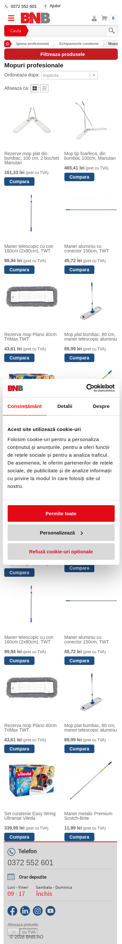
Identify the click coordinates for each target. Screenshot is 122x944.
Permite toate (61, 513)
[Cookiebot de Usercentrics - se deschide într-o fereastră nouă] (87, 388)
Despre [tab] (101, 406)
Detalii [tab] (64, 406)
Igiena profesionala (32, 44)
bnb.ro (35, 936)
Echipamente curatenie (78, 44)
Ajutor (55, 5)
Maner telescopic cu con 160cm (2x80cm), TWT (28, 248)
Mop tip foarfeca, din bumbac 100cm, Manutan (90, 155)
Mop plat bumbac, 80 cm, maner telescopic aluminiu (90, 336)
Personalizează (61, 532)
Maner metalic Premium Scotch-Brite (88, 815)
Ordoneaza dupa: (21, 74)
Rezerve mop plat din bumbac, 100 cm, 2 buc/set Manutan (31, 158)
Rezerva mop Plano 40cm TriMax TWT (30, 336)
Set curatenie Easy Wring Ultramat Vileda (30, 815)
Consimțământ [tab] (24, 406)
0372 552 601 (24, 6)
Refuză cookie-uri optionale (61, 551)
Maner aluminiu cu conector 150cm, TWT (86, 248)
